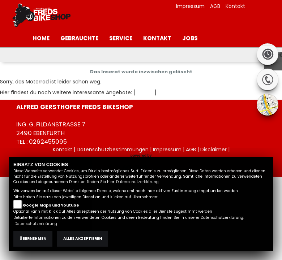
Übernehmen (33, 238)
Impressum (190, 6)
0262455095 (48, 141)
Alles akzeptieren (82, 238)
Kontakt (235, 6)
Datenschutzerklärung (137, 182)
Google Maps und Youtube (51, 205)
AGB (215, 6)
